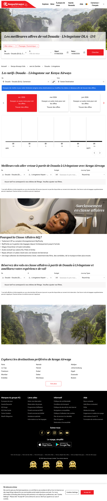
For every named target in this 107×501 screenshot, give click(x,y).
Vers (58, 78)
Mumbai (4, 374)
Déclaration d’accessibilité (62, 422)
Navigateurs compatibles (62, 410)
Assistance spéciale (34, 416)
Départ (56, 51)
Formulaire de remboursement (93, 419)
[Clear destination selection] (104, 81)
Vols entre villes (49, 454)
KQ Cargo (4, 407)
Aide (81, 4)
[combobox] (14, 53)
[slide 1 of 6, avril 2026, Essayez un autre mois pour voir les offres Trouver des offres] (22, 103)
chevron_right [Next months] (103, 103)
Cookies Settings (72, 492)
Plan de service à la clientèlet (63, 416)
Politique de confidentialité (62, 401)
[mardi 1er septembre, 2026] (94, 141)
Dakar (38, 374)
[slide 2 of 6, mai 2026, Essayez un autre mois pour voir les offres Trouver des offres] (54, 103)
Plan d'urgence (58, 419)
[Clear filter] (24, 174)
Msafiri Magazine (6, 416)
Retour (73, 51)
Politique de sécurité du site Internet (65, 407)
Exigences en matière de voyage (93, 413)
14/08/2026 (75, 54)
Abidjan (74, 364)
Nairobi (38, 364)
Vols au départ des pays (77, 454)
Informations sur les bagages (37, 419)
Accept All (87, 492)
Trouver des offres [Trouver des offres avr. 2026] (21, 107)
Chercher (95, 52)
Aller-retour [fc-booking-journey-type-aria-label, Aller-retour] (8, 46)
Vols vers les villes (27, 454)
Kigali (73, 371)
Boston (73, 378)
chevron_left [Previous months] (3, 103)
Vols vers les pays (15, 454)
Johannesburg (76, 368)
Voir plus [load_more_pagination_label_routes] (53, 384)
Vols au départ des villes (62, 454)
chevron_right (100, 153)
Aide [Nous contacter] (90, 404)
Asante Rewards (71, 4)
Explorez (45, 4)
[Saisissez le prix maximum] (68, 175)
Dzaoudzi (74, 374)
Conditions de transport (61, 404)
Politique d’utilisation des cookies (64, 413)
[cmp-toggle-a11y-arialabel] (53, 81)
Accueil (4, 66)
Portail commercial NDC (35, 410)
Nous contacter (88, 401)
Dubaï (38, 371)
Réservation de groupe (35, 404)
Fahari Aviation (6, 413)
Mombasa (40, 378)
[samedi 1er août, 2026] (78, 141)
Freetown (4, 371)
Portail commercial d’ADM (36, 413)
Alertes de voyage (89, 410)
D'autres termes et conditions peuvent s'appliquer (26, 191)
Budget (56, 170)
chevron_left (94, 153)
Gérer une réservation (34, 401)
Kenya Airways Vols (18, 66)
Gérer (52, 4)
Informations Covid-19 (90, 416)
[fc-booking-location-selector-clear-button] (26, 52)
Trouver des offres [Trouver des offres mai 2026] (53, 107)
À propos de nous (60, 4)
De (5, 51)
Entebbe (4, 378)
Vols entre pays (38, 454)
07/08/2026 (58, 54)
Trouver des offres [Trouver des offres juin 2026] (85, 107)
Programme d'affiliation (35, 407)
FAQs (85, 407)
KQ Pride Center (6, 410)
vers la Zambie (34, 66)
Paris (3, 364)
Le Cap (4, 368)
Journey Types (85, 170)
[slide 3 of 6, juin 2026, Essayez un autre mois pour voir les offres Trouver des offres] (85, 103)
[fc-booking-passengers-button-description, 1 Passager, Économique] (26, 46)
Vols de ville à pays (91, 454)
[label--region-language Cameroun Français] (95, 4)
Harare (38, 368)
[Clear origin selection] (48, 81)
